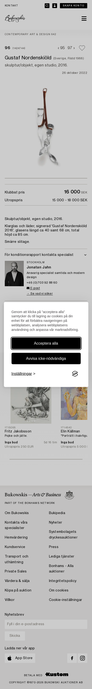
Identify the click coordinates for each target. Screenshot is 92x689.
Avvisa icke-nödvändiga (46, 358)
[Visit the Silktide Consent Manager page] (75, 374)
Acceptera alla (46, 343)
